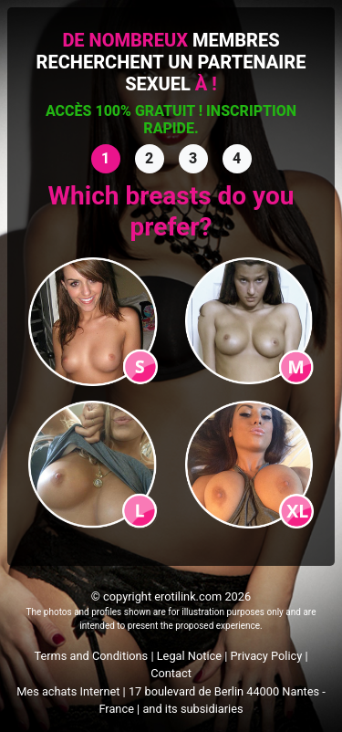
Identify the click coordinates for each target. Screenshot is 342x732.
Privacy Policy (267, 656)
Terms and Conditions (91, 656)
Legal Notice (189, 656)
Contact (171, 673)
